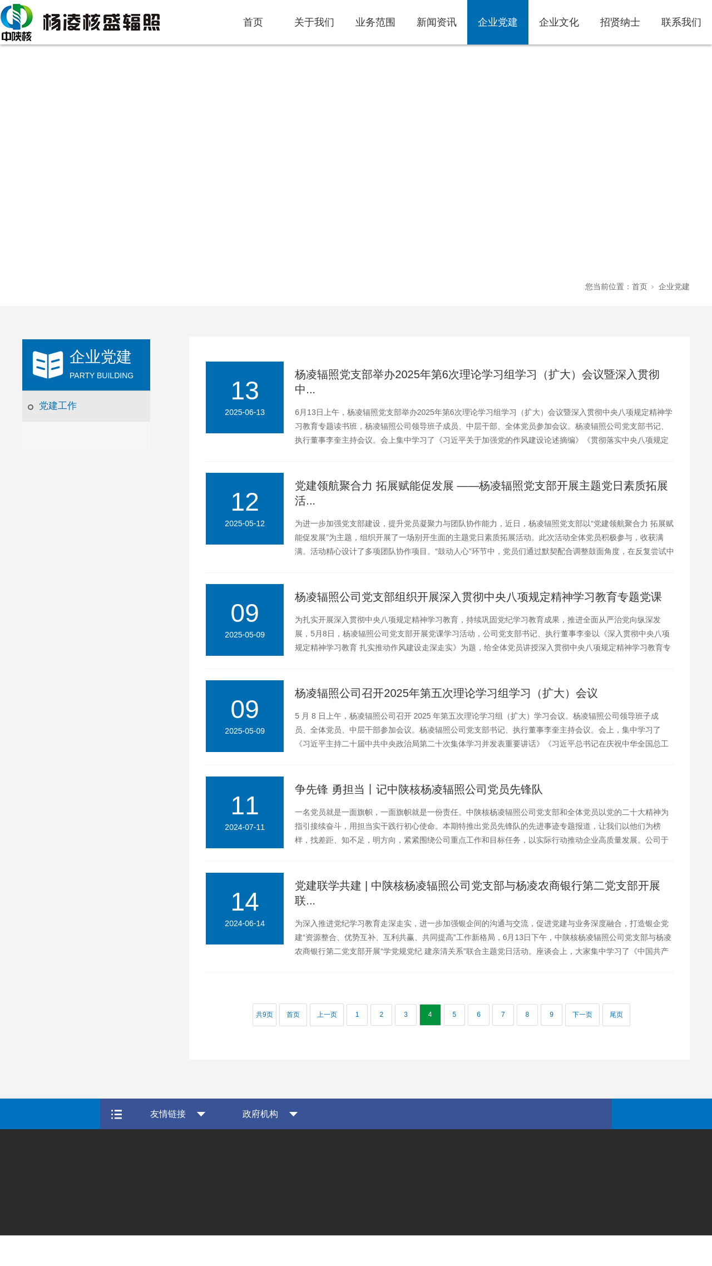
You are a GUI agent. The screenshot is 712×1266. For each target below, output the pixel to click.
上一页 (327, 1014)
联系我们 (681, 22)
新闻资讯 (437, 22)
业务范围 (375, 22)
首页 (253, 22)
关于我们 (314, 22)
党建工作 (58, 405)
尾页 (616, 1014)
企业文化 (559, 22)
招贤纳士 (620, 22)
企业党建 (498, 22)
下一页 (582, 1014)
